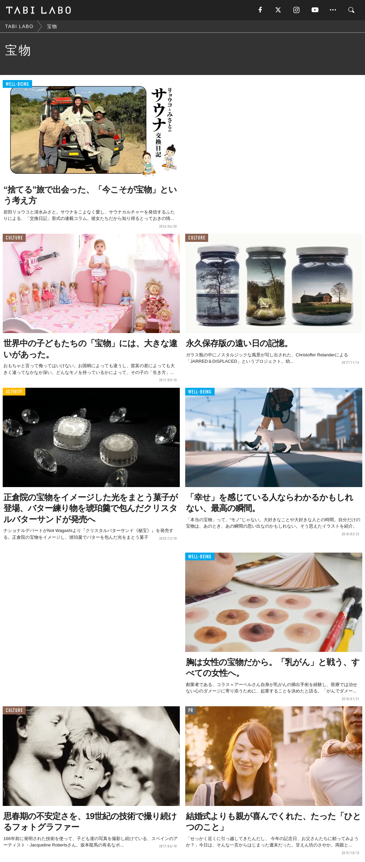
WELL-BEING (17, 84)
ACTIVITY (14, 392)
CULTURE (14, 237)
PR (190, 710)
